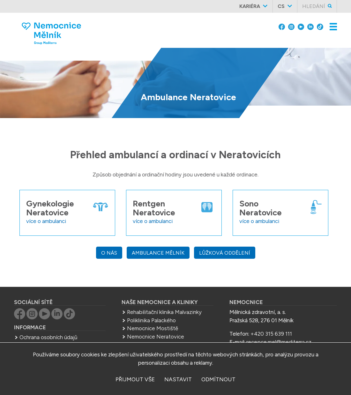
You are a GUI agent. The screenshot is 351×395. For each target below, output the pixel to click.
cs (281, 6)
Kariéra (249, 6)
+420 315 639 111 (271, 334)
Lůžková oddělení (224, 253)
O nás (109, 253)
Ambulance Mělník (158, 253)
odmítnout (218, 379)
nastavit (178, 379)
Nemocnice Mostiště (152, 328)
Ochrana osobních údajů (48, 337)
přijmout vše (135, 379)
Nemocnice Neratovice (155, 336)
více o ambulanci (46, 221)
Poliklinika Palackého (151, 320)
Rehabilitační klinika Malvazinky (164, 312)
